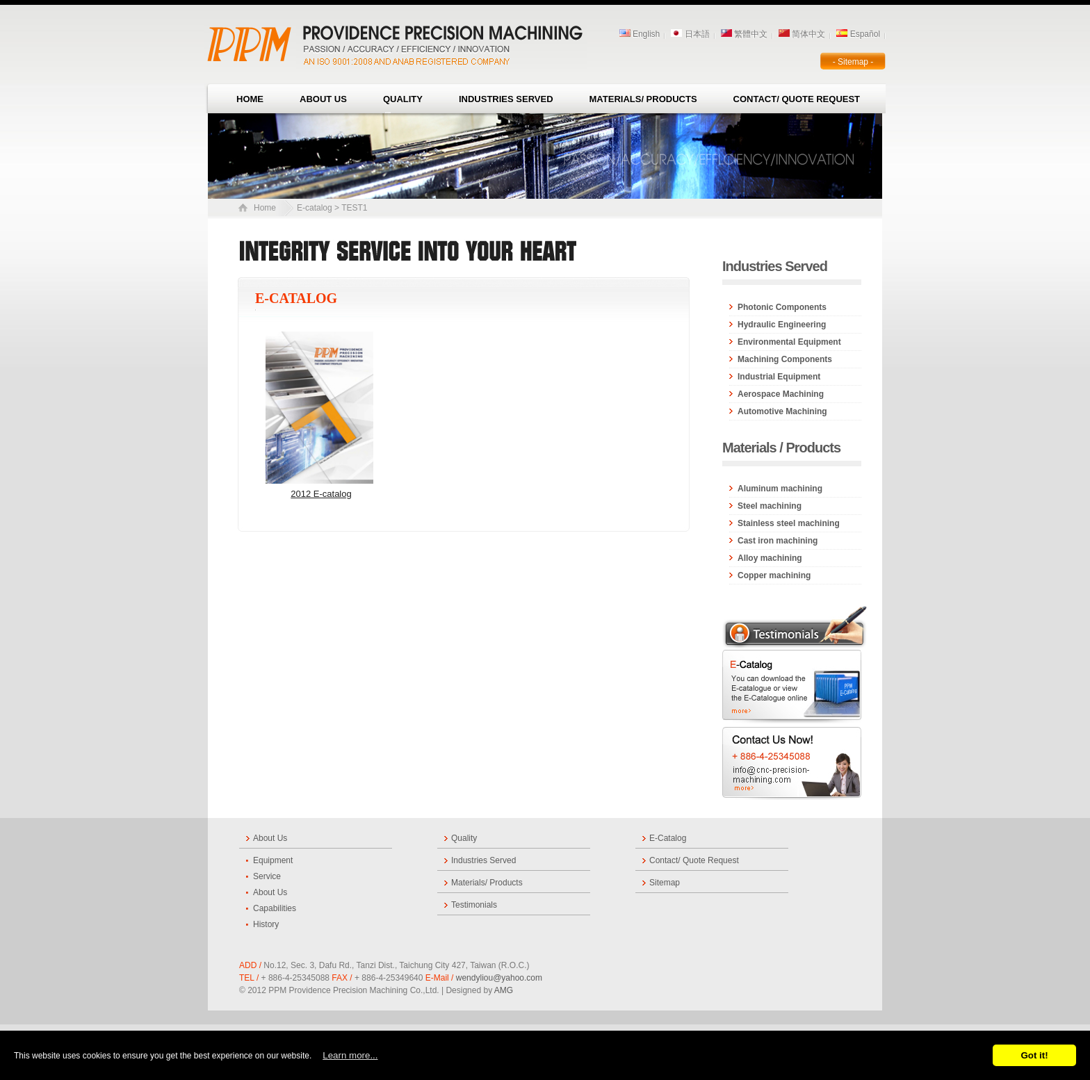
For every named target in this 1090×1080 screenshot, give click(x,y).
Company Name (399, 41)
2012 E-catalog (321, 494)
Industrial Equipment (779, 377)
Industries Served (506, 99)
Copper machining (774, 575)
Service (267, 876)
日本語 (690, 34)
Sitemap (664, 882)
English (639, 34)
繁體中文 (744, 34)
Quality (403, 99)
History (266, 924)
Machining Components (785, 359)
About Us (323, 99)
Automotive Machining (782, 411)
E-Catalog (667, 838)
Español (858, 34)
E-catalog (314, 208)
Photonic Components (782, 307)
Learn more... (350, 1055)
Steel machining (770, 506)
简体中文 (802, 34)
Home (249, 99)
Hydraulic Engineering (782, 324)
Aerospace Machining (781, 394)
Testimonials (474, 905)
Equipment (273, 860)
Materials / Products (781, 447)
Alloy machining (770, 558)
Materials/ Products (643, 99)
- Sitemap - (853, 62)
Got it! (1034, 1055)
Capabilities (274, 908)
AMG (502, 990)
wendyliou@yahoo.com (499, 978)
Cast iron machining (778, 541)
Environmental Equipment (789, 342)
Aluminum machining (780, 488)
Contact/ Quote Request (796, 99)
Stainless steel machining (789, 523)
